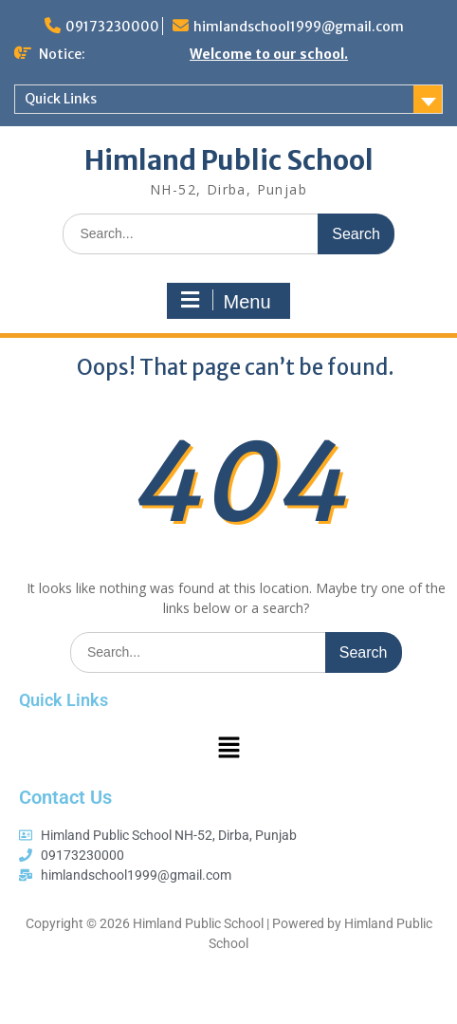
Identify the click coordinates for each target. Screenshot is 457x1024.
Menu (225, 300)
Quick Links (61, 98)
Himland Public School (229, 160)
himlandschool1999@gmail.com (298, 26)
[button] (228, 748)
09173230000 (112, 26)
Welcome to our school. (269, 54)
